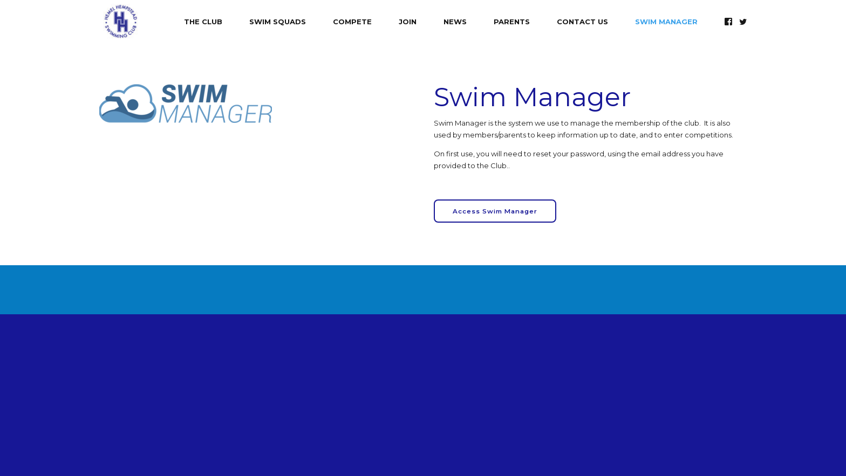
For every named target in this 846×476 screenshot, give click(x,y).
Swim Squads (277, 21)
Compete (352, 21)
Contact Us (582, 21)
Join (408, 21)
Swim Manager (666, 21)
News (455, 21)
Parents (512, 21)
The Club (203, 21)
